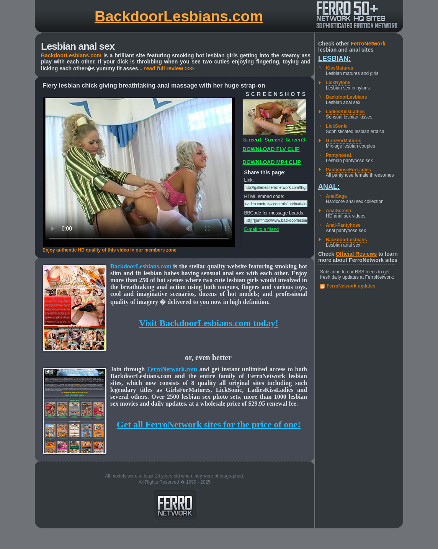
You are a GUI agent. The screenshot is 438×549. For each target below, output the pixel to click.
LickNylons (338, 82)
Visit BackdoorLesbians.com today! (208, 323)
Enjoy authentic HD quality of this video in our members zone (109, 250)
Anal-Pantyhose (343, 225)
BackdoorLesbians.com (179, 16)
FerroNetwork (368, 44)
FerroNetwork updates (351, 286)
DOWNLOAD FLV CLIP (271, 149)
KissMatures (339, 68)
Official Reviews (356, 254)
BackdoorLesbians (346, 97)
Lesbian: (334, 58)
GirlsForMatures (343, 140)
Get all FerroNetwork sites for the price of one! (209, 424)
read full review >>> (169, 68)
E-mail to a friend (261, 229)
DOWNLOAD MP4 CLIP (272, 162)
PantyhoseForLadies (348, 169)
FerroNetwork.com (172, 369)
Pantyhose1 (338, 155)
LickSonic (337, 126)
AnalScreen (338, 210)
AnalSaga (336, 196)
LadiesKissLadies (345, 111)
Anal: (329, 186)
